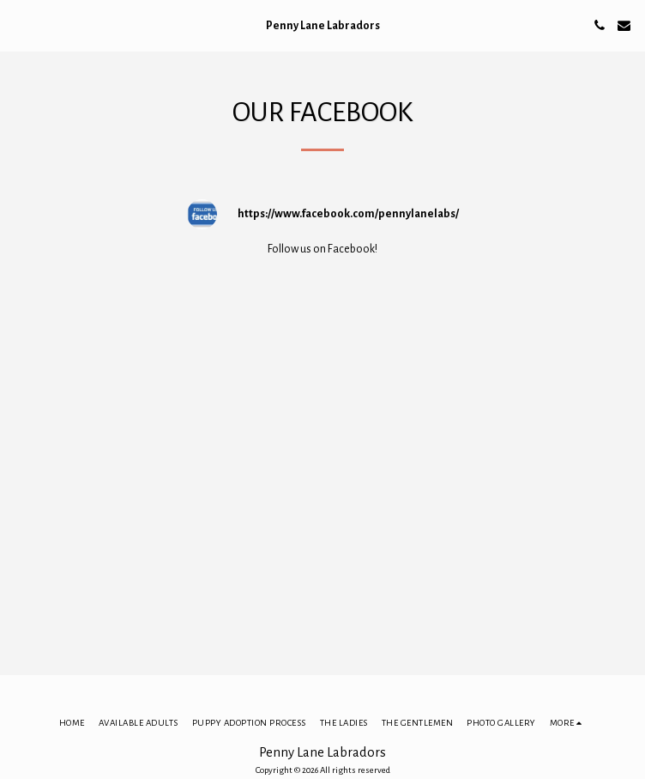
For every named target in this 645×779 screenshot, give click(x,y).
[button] (18, 25)
